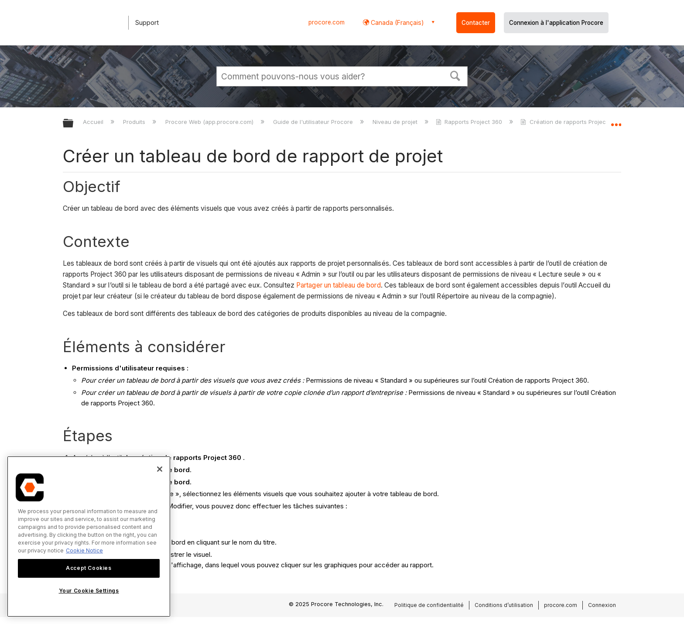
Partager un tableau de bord (338, 285)
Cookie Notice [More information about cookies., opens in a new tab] (84, 550)
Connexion (602, 605)
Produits (135, 121)
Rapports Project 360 (470, 121)
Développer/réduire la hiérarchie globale (73, 123)
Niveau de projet (396, 121)
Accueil (94, 121)
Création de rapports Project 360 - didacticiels (589, 121)
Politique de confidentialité (429, 605)
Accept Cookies (88, 568)
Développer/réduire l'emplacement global (616, 120)
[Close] (159, 469)
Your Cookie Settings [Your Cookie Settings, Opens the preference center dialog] (89, 590)
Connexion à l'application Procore (556, 22)
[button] (455, 75)
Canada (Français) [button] (396, 22)
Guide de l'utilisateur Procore (314, 121)
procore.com (326, 22)
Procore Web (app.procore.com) (210, 121)
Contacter (476, 22)
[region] (89, 536)
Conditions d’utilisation (504, 605)
